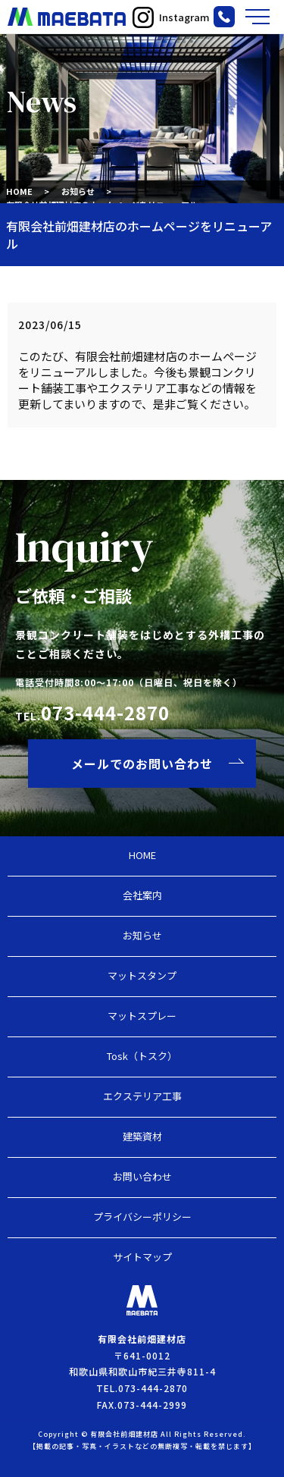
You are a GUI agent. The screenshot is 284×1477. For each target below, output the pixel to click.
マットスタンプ (142, 975)
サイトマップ (142, 1257)
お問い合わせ (142, 1176)
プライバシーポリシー (142, 1216)
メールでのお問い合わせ (142, 763)
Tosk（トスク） (142, 1056)
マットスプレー (142, 1015)
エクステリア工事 (142, 1096)
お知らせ (78, 191)
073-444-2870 (105, 712)
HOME (19, 191)
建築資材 (142, 1136)
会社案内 (142, 895)
